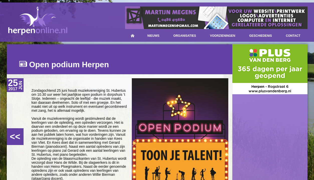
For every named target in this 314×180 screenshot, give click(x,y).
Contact (293, 36)
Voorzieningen (222, 36)
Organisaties (184, 36)
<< (15, 137)
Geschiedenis (260, 36)
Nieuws (153, 36)
